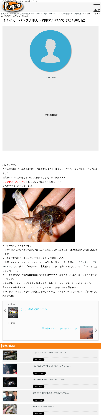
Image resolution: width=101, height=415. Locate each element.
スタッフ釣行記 (39, 373)
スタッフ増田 (38, 359)
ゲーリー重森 (38, 413)
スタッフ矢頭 (38, 400)
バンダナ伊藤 (50, 77)
